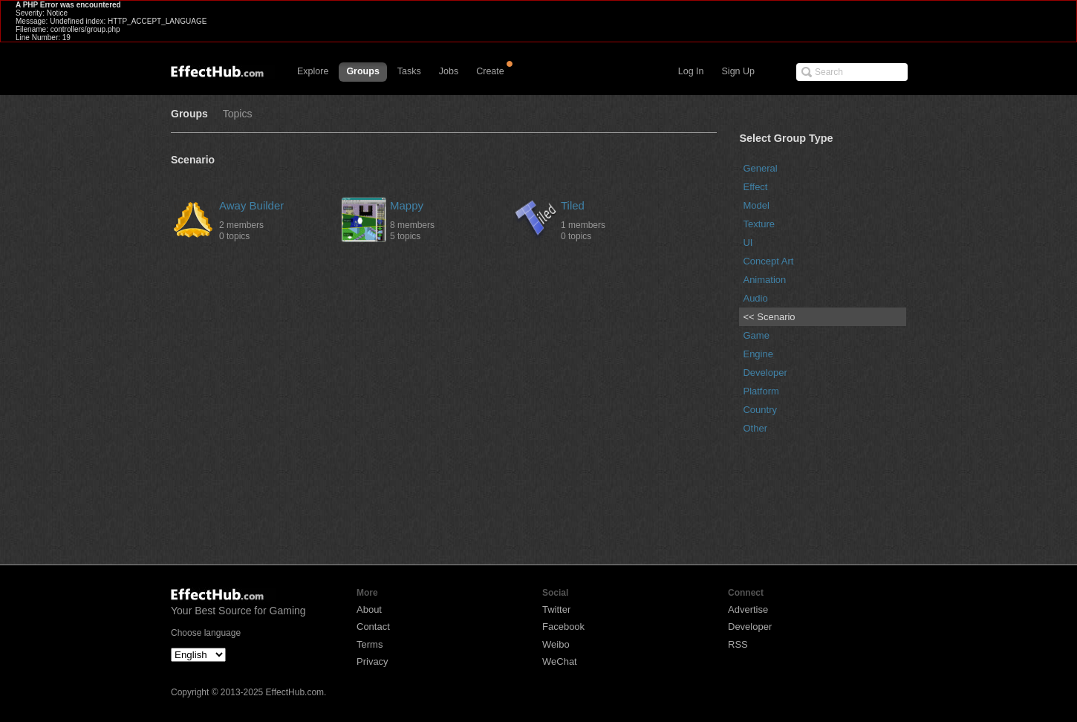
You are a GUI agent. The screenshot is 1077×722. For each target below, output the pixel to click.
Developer (765, 372)
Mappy (406, 205)
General (760, 168)
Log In (691, 71)
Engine (757, 354)
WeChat (559, 661)
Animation (764, 279)
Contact (373, 626)
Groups (362, 71)
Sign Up (738, 71)
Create (490, 71)
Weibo (556, 644)
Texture (759, 224)
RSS (738, 644)
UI (747, 242)
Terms (370, 644)
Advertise (748, 609)
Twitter (556, 609)
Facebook (563, 626)
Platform (760, 391)
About (369, 609)
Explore (312, 71)
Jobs (448, 71)
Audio (755, 298)
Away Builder (251, 205)
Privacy (372, 661)
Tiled (573, 205)
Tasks (409, 71)
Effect (755, 186)
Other (755, 428)
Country (760, 409)
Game (756, 335)
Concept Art (768, 261)
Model (756, 205)
